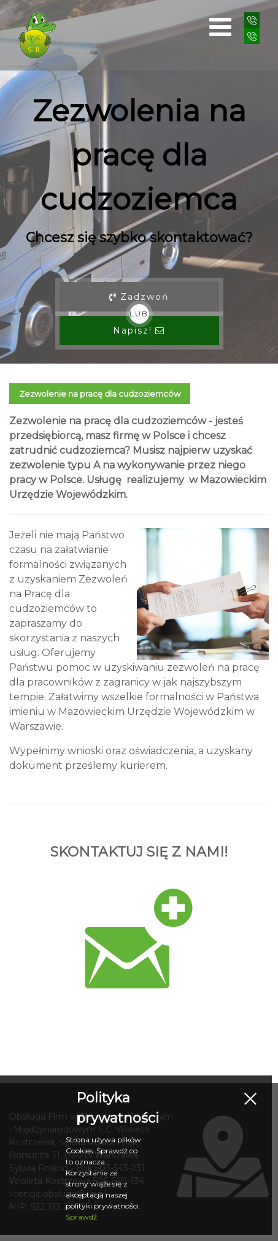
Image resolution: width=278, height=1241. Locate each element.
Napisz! (139, 330)
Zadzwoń (139, 296)
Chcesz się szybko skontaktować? (139, 237)
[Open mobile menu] (220, 27)
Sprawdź (81, 1216)
